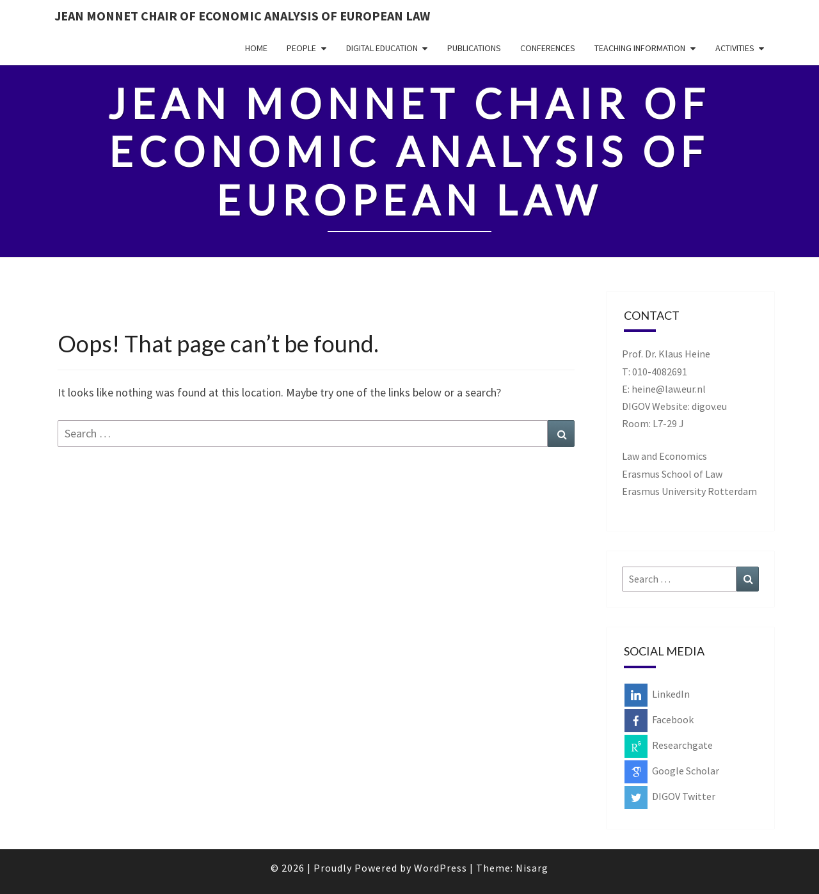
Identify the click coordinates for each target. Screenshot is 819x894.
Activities (734, 48)
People (301, 48)
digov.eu (709, 406)
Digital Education (382, 48)
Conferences (547, 48)
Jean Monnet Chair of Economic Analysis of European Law (242, 16)
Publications (474, 48)
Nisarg (532, 867)
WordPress (440, 867)
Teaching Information (639, 48)
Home (256, 48)
